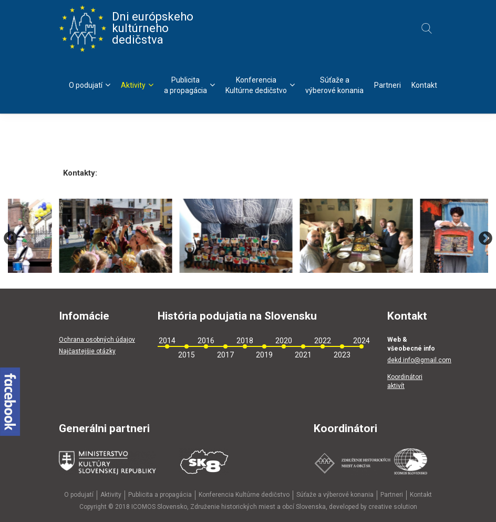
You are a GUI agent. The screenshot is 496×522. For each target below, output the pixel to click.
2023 (342, 355)
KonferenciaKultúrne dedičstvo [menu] (260, 85)
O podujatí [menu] (89, 84)
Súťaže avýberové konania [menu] (334, 85)
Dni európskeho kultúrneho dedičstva (126, 28)
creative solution (392, 506)
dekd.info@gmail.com (419, 360)
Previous (10, 238)
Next (485, 238)
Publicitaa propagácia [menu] (189, 85)
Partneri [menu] (387, 85)
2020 (283, 340)
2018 (244, 340)
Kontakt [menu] (424, 85)
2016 (206, 340)
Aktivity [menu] (137, 84)
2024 (361, 340)
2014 (167, 340)
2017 (225, 355)
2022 (322, 340)
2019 (264, 355)
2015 (186, 355)
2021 (303, 355)
